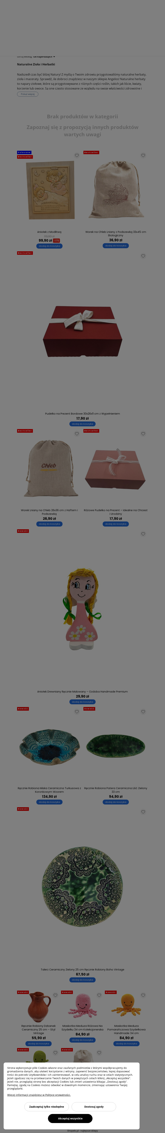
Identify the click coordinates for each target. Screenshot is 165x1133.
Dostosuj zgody (94, 1106)
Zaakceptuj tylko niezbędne (46, 1106)
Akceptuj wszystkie (70, 1118)
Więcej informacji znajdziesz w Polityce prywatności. (39, 1095)
